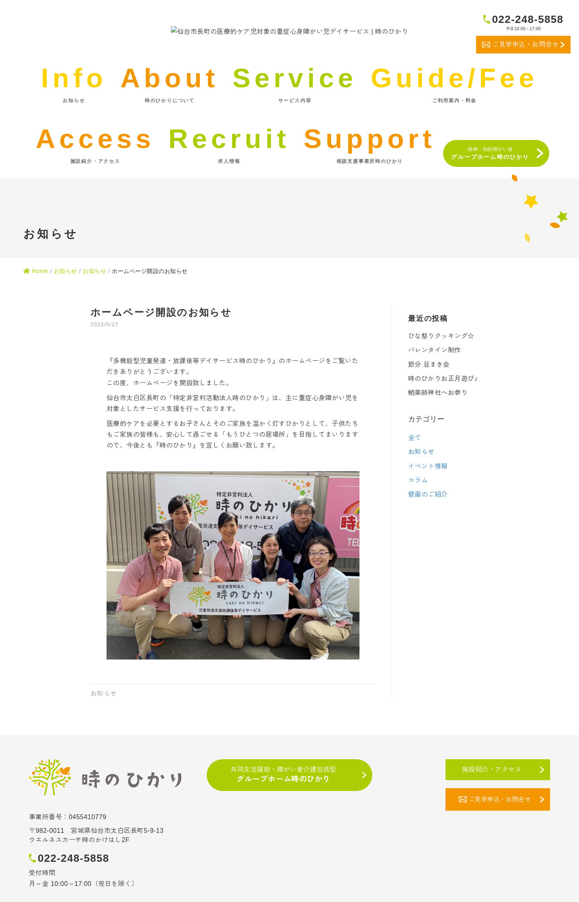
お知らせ (94, 293)
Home (35, 293)
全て (414, 459)
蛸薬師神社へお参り (438, 414)
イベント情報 (428, 488)
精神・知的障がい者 (490, 175)
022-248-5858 (528, 19)
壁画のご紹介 (428, 516)
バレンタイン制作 (434, 372)
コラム (418, 502)
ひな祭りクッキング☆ (441, 358)
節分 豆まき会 (429, 386)
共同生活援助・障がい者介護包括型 (283, 797)
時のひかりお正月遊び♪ (443, 400)
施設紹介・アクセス (492, 791)
